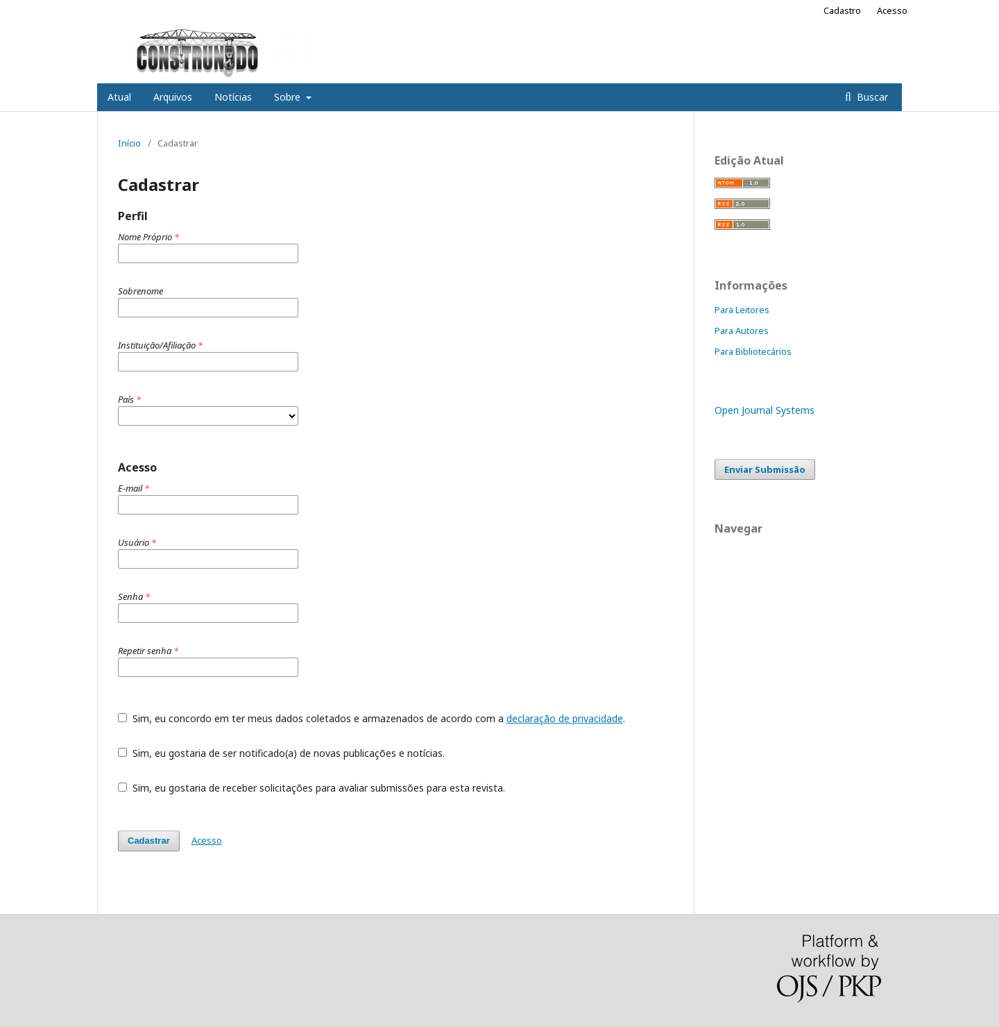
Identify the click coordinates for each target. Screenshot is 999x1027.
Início (129, 143)
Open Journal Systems (764, 410)
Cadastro (842, 10)
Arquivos (172, 96)
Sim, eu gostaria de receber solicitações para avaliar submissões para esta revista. (311, 787)
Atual (119, 96)
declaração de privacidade (564, 718)
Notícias (233, 96)
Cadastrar (149, 840)
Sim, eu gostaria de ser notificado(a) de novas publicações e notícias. (281, 753)
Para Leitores (742, 309)
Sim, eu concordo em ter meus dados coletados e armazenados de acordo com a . (371, 718)
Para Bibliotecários (753, 351)
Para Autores (742, 330)
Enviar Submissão (764, 469)
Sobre (288, 96)
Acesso (892, 10)
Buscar (871, 96)
